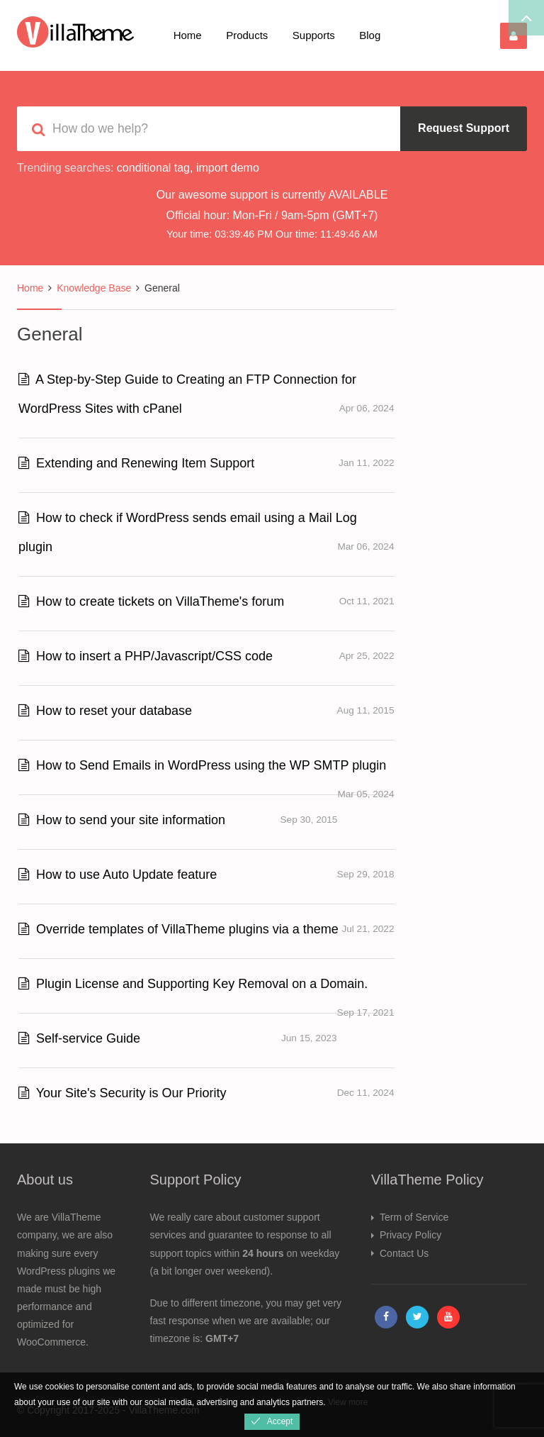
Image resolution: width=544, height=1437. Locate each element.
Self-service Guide (79, 1038)
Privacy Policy (410, 1235)
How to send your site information (121, 820)
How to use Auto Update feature (117, 874)
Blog (369, 35)
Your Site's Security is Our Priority (122, 1093)
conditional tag (153, 168)
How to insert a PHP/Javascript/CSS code (145, 656)
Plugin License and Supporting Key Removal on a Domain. (193, 984)
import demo (227, 168)
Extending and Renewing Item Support (136, 463)
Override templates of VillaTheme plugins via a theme (178, 929)
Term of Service (414, 1217)
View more (348, 1402)
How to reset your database (105, 711)
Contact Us (404, 1253)
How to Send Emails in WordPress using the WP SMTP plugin (202, 765)
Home (188, 35)
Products (247, 35)
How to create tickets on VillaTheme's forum (151, 601)
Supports (314, 35)
